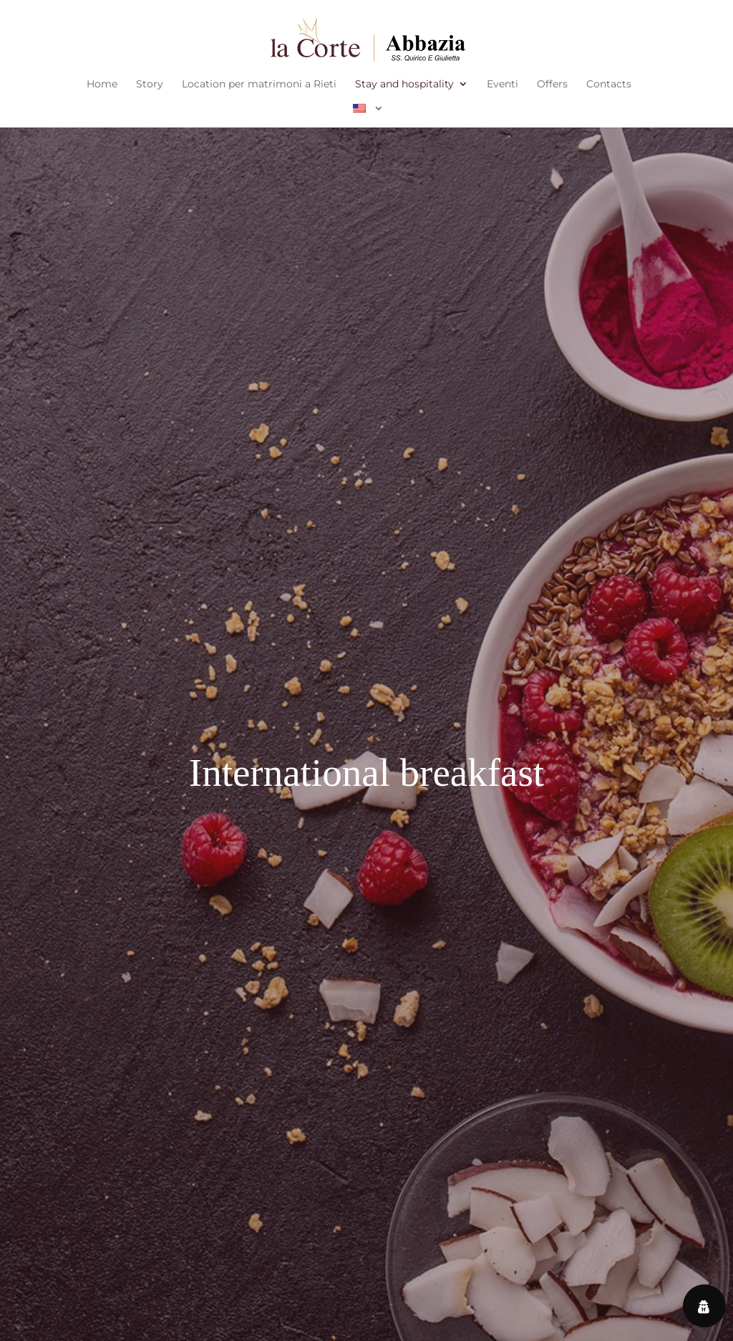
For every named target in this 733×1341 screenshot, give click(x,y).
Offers (552, 84)
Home (102, 84)
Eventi (502, 84)
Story (149, 84)
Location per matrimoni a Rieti (259, 84)
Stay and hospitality (404, 84)
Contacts (608, 84)
